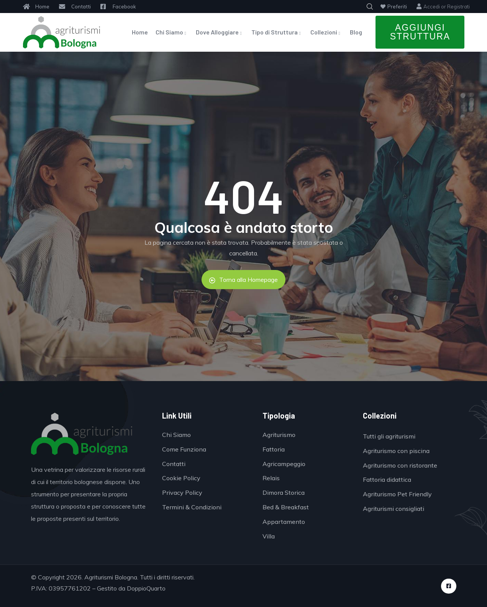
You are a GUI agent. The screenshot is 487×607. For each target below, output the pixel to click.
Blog (356, 32)
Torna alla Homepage (243, 279)
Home (140, 32)
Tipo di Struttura (277, 32)
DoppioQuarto (146, 588)
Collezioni (326, 32)
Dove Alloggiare (220, 32)
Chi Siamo (172, 32)
